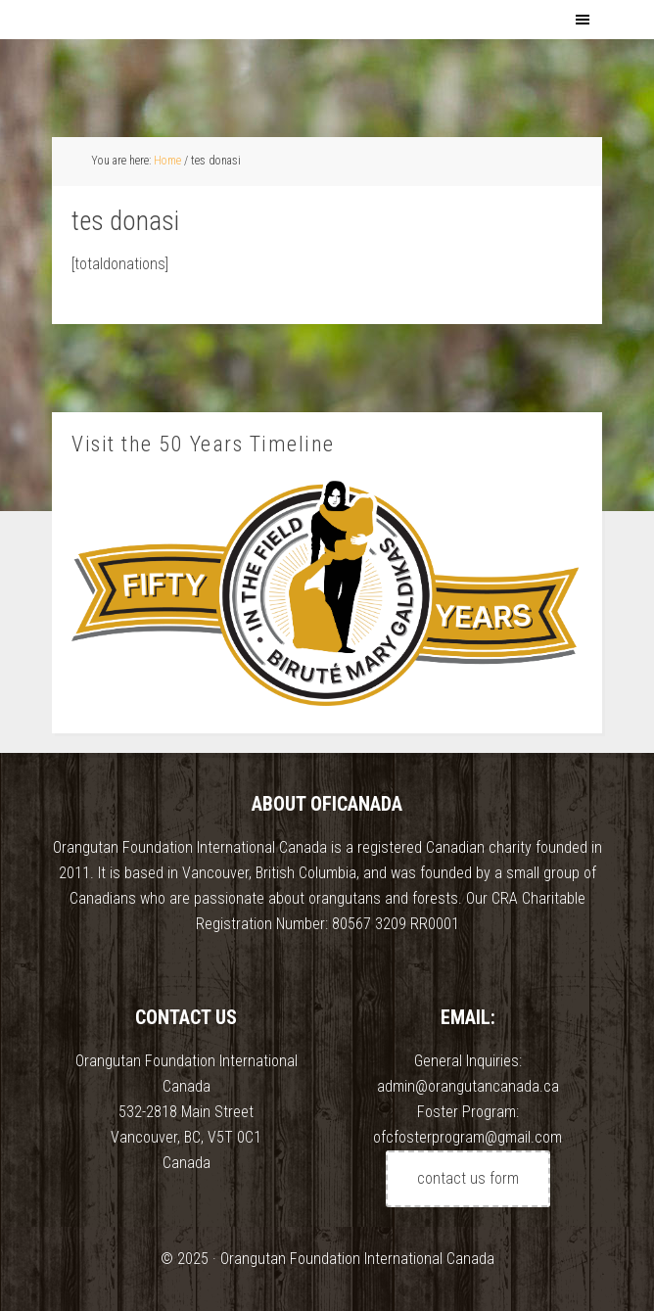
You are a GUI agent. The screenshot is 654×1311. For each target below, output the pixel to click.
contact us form (468, 1178)
